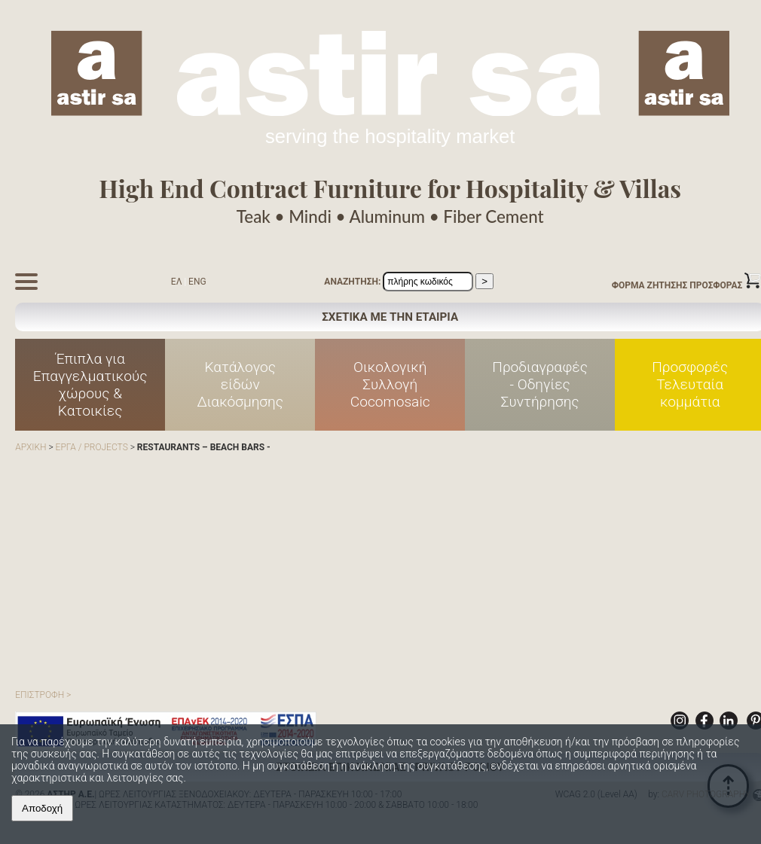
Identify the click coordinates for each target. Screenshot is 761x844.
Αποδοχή (42, 808)
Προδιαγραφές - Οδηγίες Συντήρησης (540, 384)
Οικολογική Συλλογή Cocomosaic (390, 384)
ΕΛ (176, 281)
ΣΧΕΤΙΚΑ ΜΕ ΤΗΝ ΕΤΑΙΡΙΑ (390, 317)
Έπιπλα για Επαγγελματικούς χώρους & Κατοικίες (90, 384)
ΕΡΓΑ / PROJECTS (92, 447)
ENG (197, 281)
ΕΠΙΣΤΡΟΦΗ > (43, 695)
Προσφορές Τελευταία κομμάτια (690, 384)
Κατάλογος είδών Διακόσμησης (240, 384)
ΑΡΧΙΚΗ (30, 447)
